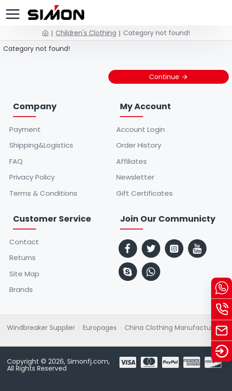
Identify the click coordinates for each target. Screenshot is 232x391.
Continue (164, 76)
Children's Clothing (86, 32)
